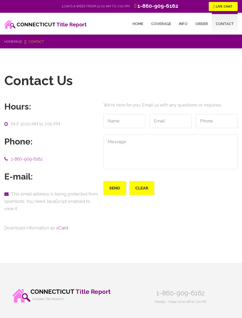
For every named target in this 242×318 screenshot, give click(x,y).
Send (114, 188)
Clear (141, 188)
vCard (62, 228)
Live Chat (224, 6)
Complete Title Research (48, 299)
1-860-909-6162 (27, 159)
